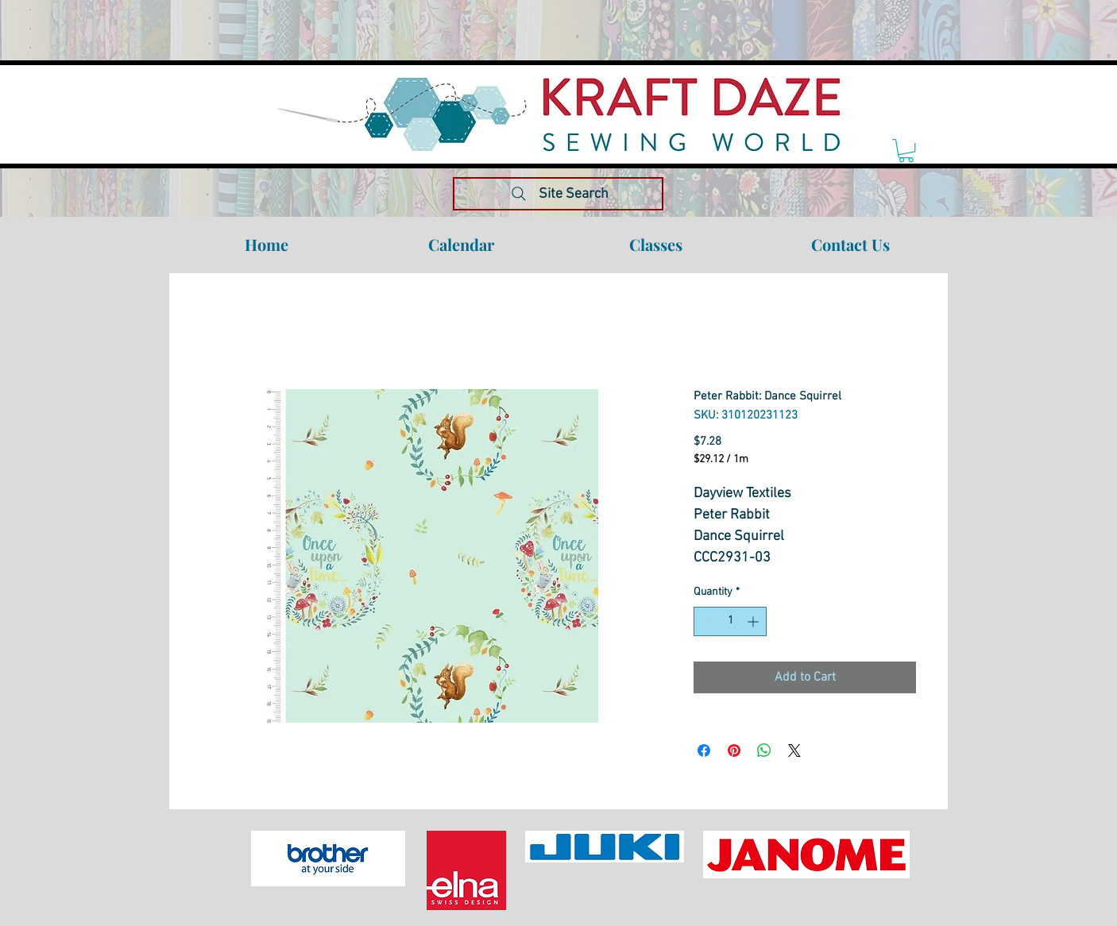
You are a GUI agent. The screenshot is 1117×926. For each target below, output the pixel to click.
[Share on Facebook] (703, 750)
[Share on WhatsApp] (764, 750)
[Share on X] (794, 750)
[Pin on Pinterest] (734, 750)
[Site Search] (558, 193)
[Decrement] (706, 621)
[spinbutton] (730, 621)
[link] (906, 150)
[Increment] (754, 621)
